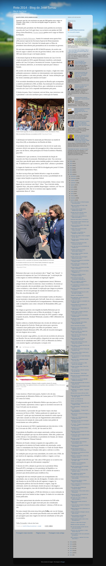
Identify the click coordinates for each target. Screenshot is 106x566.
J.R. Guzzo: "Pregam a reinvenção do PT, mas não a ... (80, 425)
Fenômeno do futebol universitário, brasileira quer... (79, 315)
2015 (71, 550)
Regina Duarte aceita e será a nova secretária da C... (79, 519)
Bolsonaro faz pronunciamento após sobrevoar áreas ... (80, 376)
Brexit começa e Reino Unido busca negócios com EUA (80, 353)
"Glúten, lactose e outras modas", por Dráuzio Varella (82, 39)
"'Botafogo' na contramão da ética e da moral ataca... (79, 428)
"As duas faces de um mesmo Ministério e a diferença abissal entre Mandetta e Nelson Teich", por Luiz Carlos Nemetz (82, 124)
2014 (71, 552)
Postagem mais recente (24, 533)
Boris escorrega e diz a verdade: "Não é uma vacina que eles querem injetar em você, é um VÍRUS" (78, 51)
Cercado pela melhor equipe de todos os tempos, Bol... (80, 435)
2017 (71, 546)
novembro (73, 178)
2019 (71, 542)
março (72, 195)
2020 (71, 174)
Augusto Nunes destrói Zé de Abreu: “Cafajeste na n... (80, 271)
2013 (71, 555)
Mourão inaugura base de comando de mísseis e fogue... (79, 467)
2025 (71, 163)
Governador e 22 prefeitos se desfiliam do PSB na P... (78, 233)
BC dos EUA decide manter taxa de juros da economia (79, 527)
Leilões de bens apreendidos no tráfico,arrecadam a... (79, 216)
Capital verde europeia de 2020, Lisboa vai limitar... (79, 229)
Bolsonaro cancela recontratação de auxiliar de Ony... (80, 439)
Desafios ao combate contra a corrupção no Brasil (78, 275)
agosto (73, 185)
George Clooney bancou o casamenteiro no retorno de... (79, 449)
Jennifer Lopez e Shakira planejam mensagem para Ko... (79, 312)
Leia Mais (19, 388)
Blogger (63, 562)
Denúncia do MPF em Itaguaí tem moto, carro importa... (79, 332)
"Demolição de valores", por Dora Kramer (78, 149)
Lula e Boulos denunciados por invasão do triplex (78, 488)
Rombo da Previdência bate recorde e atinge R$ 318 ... (80, 383)
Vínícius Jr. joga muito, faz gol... (79, 522)
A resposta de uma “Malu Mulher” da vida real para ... (80, 308)
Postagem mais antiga (56, 533)
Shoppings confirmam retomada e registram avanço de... (79, 328)
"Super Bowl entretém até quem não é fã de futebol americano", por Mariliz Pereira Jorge (81, 74)
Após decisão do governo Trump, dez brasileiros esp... (80, 349)
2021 (71, 172)
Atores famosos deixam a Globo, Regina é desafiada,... (79, 481)
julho (72, 187)
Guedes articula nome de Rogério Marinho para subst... (79, 257)
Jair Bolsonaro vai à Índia (29, 347)
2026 (71, 161)
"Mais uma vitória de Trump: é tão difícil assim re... (79, 206)
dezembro (73, 176)
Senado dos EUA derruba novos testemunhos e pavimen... (79, 213)
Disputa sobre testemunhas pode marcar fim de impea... (79, 342)
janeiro (73, 200)
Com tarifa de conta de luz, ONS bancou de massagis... (79, 363)
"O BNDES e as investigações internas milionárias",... (78, 463)
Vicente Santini (38, 32)
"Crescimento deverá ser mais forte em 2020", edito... (79, 460)
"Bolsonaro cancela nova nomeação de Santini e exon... (80, 421)
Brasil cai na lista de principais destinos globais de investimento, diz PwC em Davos (82, 110)
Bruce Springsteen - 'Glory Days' (79, 373)
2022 (71, 170)
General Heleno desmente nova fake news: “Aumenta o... (80, 268)
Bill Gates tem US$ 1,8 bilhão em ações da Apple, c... (79, 498)
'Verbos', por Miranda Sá (77, 401)
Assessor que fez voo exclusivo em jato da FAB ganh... (79, 495)
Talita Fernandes (21, 523)
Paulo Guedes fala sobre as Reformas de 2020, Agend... (80, 396)
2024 (71, 165)
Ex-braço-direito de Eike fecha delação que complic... (78, 209)
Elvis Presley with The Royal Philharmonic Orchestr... (78, 339)
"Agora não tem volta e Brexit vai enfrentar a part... (79, 335)
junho (72, 189)
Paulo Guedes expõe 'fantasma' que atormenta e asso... (80, 222)
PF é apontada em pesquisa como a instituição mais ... (80, 285)
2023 (71, 167)
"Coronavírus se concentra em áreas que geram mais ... (80, 453)
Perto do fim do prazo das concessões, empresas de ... (78, 278)
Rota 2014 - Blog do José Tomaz (34, 7)
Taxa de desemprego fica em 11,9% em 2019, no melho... (80, 292)
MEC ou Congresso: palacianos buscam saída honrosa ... (78, 282)
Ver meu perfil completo (74, 32)
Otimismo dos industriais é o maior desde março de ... (79, 531)
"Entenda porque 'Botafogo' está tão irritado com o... (80, 240)
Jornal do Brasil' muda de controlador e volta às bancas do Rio (82, 99)
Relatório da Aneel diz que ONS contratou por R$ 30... (79, 243)
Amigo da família (22, 38)
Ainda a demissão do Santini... (78, 325)
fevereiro (73, 198)
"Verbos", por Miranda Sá (77, 295)
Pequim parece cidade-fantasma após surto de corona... (80, 386)
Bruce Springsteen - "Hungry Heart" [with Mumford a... (79, 411)
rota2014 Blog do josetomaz (77, 30)
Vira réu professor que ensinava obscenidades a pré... (79, 442)
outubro (73, 180)
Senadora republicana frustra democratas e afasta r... (78, 250)
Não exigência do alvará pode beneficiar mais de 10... (78, 474)
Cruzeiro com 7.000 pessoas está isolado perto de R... (79, 418)
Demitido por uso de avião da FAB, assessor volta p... (79, 470)
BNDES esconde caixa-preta (78, 524)
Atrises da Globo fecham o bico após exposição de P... (80, 226)
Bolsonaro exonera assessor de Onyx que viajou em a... (80, 432)
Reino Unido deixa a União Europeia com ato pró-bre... (80, 202)
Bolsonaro (31, 38)
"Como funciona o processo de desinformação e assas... (78, 516)
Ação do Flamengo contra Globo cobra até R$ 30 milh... (79, 322)
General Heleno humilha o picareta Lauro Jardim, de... (79, 254)
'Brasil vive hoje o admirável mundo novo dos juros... (79, 360)
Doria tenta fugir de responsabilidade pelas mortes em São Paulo (80, 62)
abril (72, 193)
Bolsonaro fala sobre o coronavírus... (80, 219)
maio (72, 191)
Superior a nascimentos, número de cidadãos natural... (79, 456)
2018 (71, 544)
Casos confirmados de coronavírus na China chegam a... (80, 484)
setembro (73, 182)
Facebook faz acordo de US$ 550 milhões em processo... (79, 379)
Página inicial (40, 533)
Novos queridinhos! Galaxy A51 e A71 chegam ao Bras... (80, 404)
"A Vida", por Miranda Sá (77, 398)
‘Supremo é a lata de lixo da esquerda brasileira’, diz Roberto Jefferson (82, 86)
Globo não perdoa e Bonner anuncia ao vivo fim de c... (80, 370)
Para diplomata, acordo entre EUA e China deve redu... (80, 298)
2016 (71, 548)
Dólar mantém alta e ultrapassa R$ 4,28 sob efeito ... (79, 264)
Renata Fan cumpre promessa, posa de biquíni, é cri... (80, 319)
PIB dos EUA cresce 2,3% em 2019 (79, 393)
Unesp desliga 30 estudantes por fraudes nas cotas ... (79, 305)
